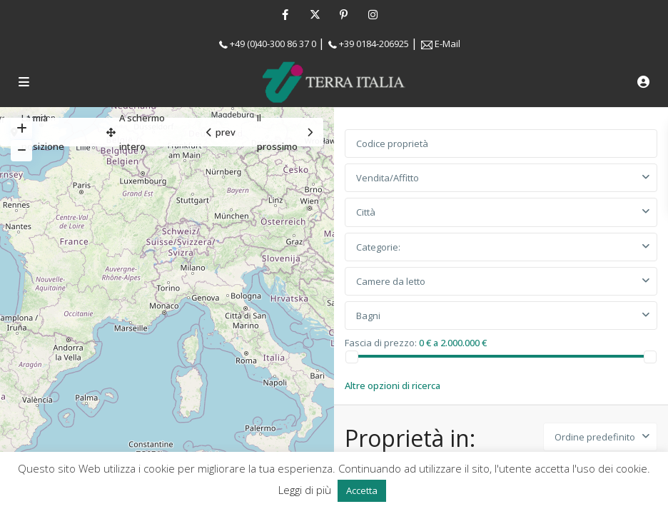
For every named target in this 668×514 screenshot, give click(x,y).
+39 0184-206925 (374, 43)
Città (365, 212)
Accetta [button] (362, 490)
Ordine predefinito (595, 436)
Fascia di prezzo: (381, 342)
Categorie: (378, 247)
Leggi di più (306, 490)
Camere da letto (390, 281)
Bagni (368, 315)
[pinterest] (343, 14)
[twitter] (314, 14)
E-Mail (447, 43)
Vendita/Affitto (387, 177)
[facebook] (285, 14)
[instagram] (373, 14)
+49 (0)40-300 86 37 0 (273, 43)
